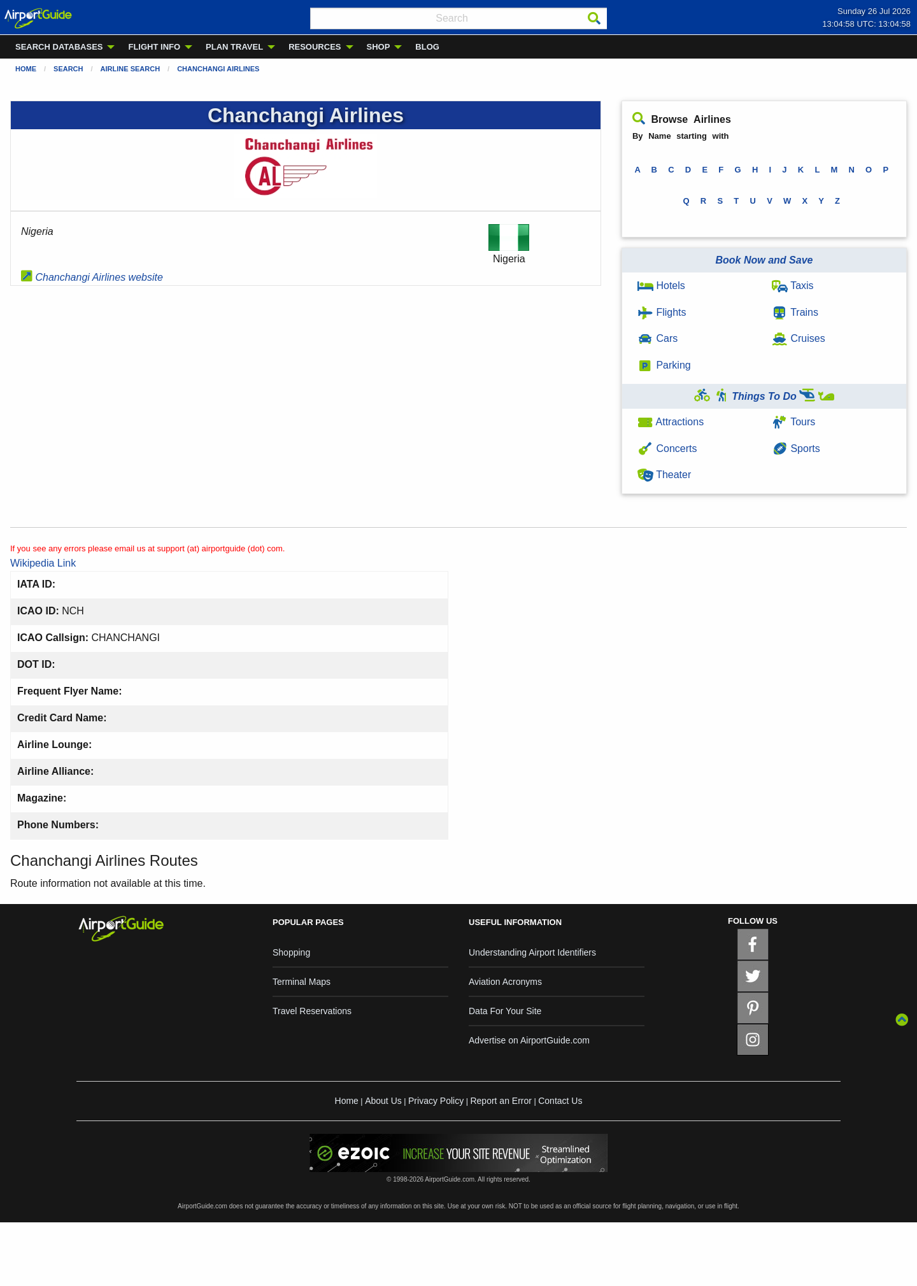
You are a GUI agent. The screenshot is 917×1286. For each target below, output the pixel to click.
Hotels (661, 285)
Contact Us (560, 1101)
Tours (793, 421)
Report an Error (500, 1101)
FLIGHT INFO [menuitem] (154, 47)
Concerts (667, 448)
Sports (796, 448)
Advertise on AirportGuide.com (529, 1040)
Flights (661, 312)
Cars (657, 338)
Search (68, 69)
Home (25, 69)
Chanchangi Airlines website (92, 277)
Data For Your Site (505, 1011)
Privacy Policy (436, 1101)
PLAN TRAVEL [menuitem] (234, 47)
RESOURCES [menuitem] (314, 47)
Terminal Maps (302, 982)
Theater (664, 474)
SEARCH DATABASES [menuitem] (59, 47)
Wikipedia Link (43, 563)
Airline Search (130, 69)
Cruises (798, 338)
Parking (664, 365)
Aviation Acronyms (505, 982)
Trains (795, 312)
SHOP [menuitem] (378, 47)
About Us (383, 1101)
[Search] (594, 18)
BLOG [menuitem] (427, 47)
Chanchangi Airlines (218, 69)
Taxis (793, 285)
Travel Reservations (312, 1011)
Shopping (291, 952)
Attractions (670, 421)
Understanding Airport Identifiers (532, 952)
